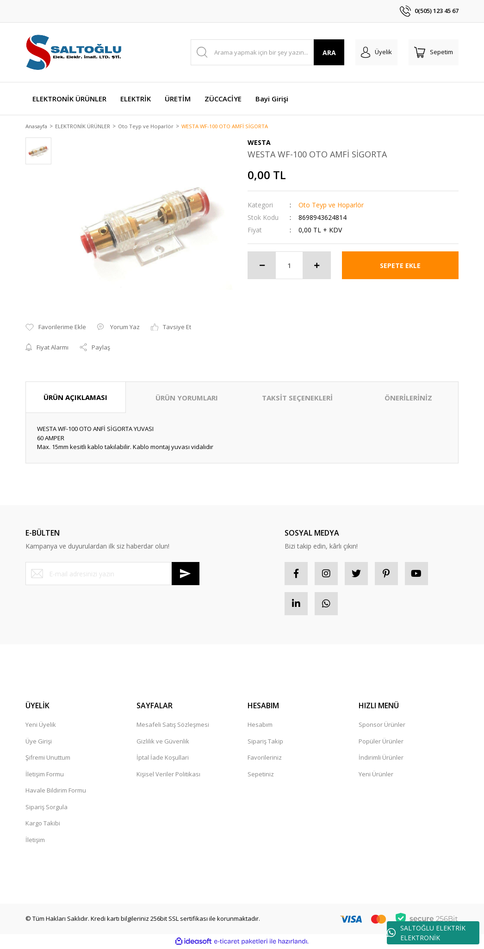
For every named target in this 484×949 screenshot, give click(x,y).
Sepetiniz (261, 774)
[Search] (268, 52)
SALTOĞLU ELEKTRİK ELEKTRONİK (426, 933)
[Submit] (185, 574)
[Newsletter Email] (112, 574)
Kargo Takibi (42, 824)
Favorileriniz (265, 758)
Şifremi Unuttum (47, 758)
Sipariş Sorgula (46, 807)
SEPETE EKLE (400, 266)
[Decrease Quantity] (262, 266)
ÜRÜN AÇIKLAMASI (75, 397)
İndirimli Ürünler (381, 758)
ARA (329, 52)
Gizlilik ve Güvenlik (163, 741)
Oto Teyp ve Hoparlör (331, 205)
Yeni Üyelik (40, 725)
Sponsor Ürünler (382, 725)
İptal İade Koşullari (163, 758)
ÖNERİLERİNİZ (408, 398)
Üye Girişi (38, 741)
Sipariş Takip (265, 741)
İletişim (35, 840)
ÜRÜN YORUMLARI (186, 398)
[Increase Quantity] (316, 266)
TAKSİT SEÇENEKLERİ (297, 398)
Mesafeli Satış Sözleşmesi (173, 725)
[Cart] (434, 52)
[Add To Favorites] (55, 328)
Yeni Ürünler (376, 774)
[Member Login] (376, 52)
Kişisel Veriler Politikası (168, 774)
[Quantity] (289, 266)
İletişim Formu (44, 774)
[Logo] (74, 52)
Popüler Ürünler (381, 741)
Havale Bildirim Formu (55, 791)
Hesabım (260, 725)
